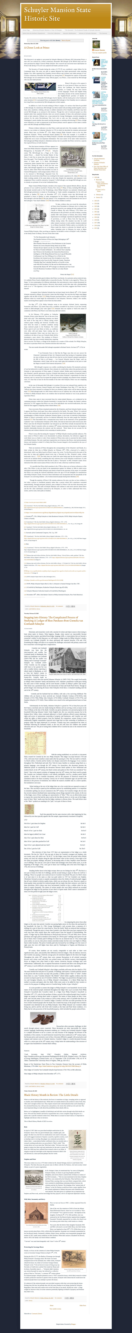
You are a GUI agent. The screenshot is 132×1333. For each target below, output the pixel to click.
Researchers (47, 1026)
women (42, 1086)
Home (51, 1305)
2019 (96, 217)
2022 (96, 209)
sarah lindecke (32, 609)
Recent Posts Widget (95, 151)
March (98, 179)
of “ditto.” (63, 795)
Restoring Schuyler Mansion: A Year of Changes (47, 30)
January (98, 197)
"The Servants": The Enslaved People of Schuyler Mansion (82, 30)
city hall (72, 212)
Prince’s (31, 434)
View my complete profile (99, 52)
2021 (96, 212)
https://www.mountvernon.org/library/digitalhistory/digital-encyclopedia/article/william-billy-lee (55, 512)
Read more (103, 73)
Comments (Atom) (37, 1313)
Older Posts (83, 1305)
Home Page (26, 30)
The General (103, 33)
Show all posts (66, 40)
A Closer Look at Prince (36, 47)
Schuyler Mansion (99, 50)
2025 (96, 200)
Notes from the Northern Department (34, 33)
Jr (61, 679)
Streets (77, 686)
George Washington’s (55, 926)
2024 (96, 203)
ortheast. (48, 327)
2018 (96, 220)
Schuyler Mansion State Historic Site (57, 14)
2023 (96, 206)
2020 (96, 214)
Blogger (73, 1324)
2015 (96, 228)
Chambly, (48, 73)
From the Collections (54, 33)
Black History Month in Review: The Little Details (51, 1095)
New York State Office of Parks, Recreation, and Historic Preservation (101, 168)
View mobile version (55, 1309)
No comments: (59, 606)
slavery (38, 609)
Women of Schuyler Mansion (87, 33)
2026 (96, 177)
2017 (96, 222)
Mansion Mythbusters (69, 33)
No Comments (104, 74)
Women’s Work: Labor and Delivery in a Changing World (104, 63)
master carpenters (65, 176)
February (98, 194)
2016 (96, 225)
